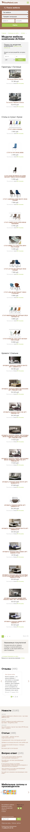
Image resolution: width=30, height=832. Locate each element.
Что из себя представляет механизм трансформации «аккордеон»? (12, 757)
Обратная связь (6, 823)
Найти (20, 60)
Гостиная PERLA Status (15, 79)
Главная (4, 33)
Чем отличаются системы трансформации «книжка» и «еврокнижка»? (13, 769)
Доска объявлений (7, 808)
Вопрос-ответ (9, 753)
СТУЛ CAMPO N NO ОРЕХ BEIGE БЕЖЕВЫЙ (15, 223)
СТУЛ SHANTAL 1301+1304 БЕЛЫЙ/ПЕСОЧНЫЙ (15, 339)
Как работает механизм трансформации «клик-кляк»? (15, 772)
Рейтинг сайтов (16, 823)
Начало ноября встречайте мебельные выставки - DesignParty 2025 (13, 722)
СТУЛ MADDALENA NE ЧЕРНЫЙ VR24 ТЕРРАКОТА (15, 316)
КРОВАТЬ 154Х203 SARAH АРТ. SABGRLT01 (15, 622)
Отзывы (6, 668)
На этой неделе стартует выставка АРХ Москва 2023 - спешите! (15, 727)
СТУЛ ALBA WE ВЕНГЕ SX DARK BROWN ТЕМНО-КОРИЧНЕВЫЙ (15, 176)
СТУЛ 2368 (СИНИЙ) (15, 129)
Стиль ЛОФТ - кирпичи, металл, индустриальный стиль (10, 737)
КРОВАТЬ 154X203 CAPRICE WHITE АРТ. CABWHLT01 (15, 366)
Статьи (6, 733)
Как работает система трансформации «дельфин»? (12, 761)
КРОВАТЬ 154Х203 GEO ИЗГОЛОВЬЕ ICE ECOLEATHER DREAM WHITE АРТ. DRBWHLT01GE (15, 576)
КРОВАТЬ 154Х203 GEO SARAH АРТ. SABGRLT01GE (15, 552)
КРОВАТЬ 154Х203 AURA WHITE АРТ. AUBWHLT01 (15, 482)
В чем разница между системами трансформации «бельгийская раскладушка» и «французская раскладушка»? (14, 765)
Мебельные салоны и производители (14, 785)
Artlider (23, 33)
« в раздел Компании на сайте (10, 656)
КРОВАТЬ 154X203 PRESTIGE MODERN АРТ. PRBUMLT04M (15, 389)
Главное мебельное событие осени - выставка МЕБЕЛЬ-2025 (15, 716)
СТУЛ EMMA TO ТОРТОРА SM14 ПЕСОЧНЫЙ (15, 246)
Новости (6, 710)
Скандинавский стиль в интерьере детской (14, 740)
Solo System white (10, 674)
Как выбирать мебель (8, 805)
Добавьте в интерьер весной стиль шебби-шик (15, 742)
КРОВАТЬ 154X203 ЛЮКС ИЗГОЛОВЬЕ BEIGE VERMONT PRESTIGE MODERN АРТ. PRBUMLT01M (15, 436)
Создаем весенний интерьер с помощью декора (13, 745)
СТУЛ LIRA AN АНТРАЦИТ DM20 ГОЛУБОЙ (15, 293)
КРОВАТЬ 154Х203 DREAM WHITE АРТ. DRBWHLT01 (15, 529)
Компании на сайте (13, 33)
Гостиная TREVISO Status (15, 102)
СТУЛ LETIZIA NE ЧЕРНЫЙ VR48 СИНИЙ (15, 269)
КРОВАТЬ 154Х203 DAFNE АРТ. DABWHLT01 (15, 506)
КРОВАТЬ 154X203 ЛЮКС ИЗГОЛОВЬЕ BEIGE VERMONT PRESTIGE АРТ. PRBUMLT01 (15, 460)
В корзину (21, 83)
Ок (19, 819)
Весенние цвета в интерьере (10, 748)
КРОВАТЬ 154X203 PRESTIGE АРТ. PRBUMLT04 (15, 413)
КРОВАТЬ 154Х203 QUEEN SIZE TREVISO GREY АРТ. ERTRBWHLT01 (15, 599)
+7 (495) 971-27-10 (7, 828)
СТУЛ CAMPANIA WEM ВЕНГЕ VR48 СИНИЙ (15, 200)
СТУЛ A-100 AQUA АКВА (15, 152)
